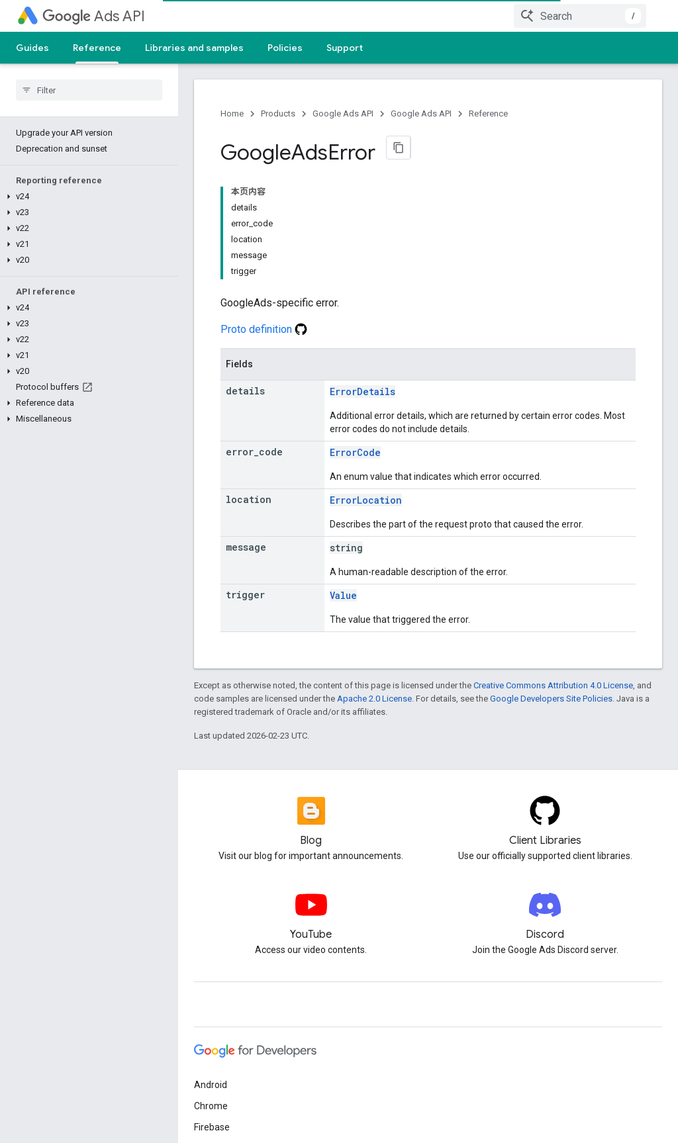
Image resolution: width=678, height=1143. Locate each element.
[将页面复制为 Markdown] (399, 147)
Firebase (212, 1127)
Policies (285, 48)
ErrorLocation (366, 500)
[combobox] (580, 16)
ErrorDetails (362, 391)
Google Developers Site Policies (551, 699)
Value (343, 595)
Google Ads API (343, 113)
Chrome (211, 1106)
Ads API (93, 16)
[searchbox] (89, 90)
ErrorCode (355, 452)
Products (278, 113)
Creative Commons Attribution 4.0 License (553, 685)
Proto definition (263, 329)
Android (210, 1084)
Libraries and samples (194, 48)
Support (344, 48)
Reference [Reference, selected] (97, 48)
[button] (86, 197)
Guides (32, 48)
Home (232, 113)
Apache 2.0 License (374, 699)
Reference (488, 113)
